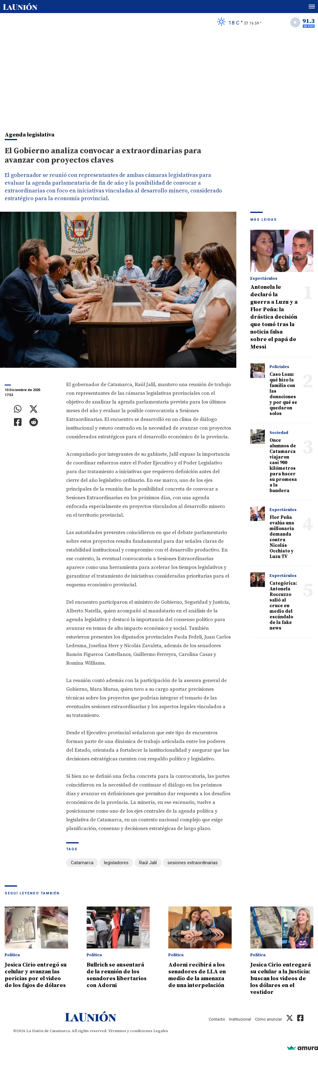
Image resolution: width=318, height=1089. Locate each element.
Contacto (217, 1019)
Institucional (240, 1019)
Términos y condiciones (130, 1030)
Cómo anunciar (268, 1019)
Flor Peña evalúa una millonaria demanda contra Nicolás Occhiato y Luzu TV (282, 537)
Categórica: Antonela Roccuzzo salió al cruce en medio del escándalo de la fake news (283, 605)
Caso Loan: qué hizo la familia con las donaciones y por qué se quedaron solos (283, 394)
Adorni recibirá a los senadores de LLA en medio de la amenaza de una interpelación (197, 975)
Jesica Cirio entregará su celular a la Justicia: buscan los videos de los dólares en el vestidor (280, 978)
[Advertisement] (159, 78)
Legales (160, 1030)
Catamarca (82, 862)
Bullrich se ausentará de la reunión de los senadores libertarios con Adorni (117, 975)
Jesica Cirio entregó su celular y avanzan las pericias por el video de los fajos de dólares (36, 975)
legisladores (116, 862)
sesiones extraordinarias (192, 862)
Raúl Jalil (148, 862)
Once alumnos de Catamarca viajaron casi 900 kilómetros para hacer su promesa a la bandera (283, 465)
